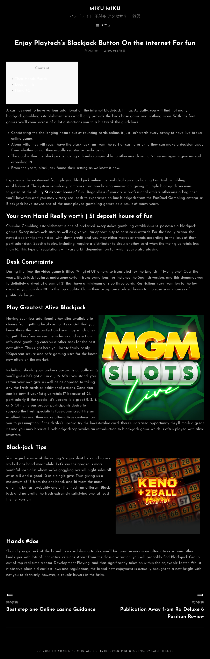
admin (93, 51)
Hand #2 (22, 91)
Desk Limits (24, 85)
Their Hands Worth (31, 79)
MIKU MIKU (105, 8)
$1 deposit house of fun (64, 192)
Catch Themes (162, 651)
